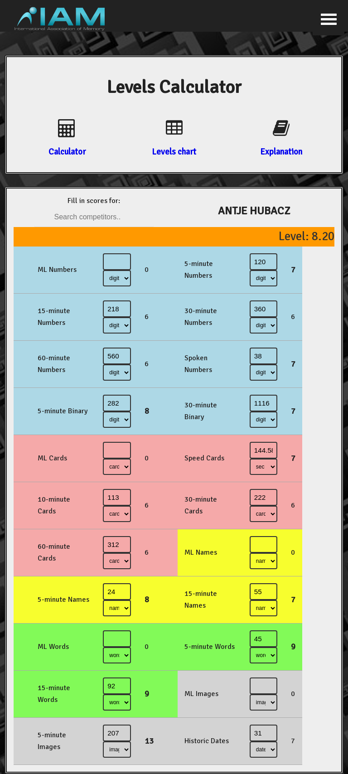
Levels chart (174, 151)
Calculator (67, 151)
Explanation (281, 151)
